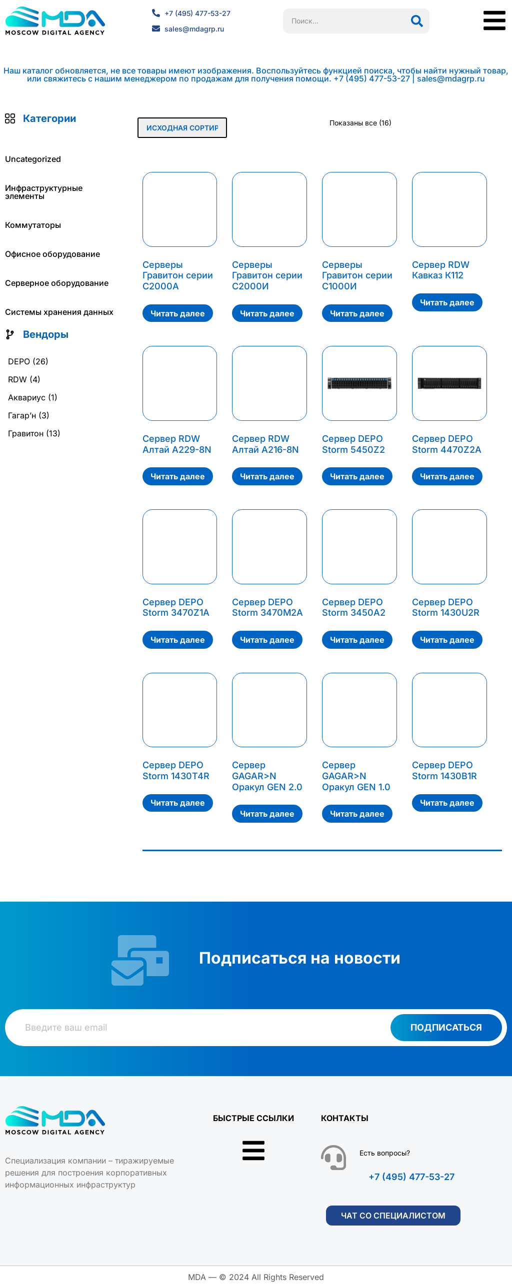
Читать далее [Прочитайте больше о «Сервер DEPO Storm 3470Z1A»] (177, 640)
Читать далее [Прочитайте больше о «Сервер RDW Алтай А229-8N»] (177, 476)
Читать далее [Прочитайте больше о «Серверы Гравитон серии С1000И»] (357, 313)
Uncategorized (33, 159)
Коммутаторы (33, 225)
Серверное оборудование (56, 283)
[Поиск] (417, 20)
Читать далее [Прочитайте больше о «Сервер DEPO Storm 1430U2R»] (447, 640)
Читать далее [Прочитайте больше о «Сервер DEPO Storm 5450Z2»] (357, 476)
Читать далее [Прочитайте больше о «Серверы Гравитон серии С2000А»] (177, 313)
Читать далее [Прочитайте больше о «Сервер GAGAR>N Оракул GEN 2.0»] (267, 814)
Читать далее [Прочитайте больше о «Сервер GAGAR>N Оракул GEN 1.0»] (357, 814)
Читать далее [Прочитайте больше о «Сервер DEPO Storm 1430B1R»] (447, 803)
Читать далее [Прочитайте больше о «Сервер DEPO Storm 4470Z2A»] (447, 476)
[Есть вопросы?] (333, 1157)
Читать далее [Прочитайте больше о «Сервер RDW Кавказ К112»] (447, 302)
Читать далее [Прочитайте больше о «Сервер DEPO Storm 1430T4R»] (177, 803)
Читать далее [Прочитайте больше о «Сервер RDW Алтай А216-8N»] (267, 476)
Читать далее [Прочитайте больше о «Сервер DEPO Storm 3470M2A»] (267, 640)
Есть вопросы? (385, 1153)
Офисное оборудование (52, 254)
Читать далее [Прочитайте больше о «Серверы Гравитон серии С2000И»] (267, 313)
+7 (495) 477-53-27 (411, 1177)
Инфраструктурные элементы (43, 192)
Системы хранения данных (59, 312)
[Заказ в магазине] (182, 127)
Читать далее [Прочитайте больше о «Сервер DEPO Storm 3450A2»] (357, 640)
